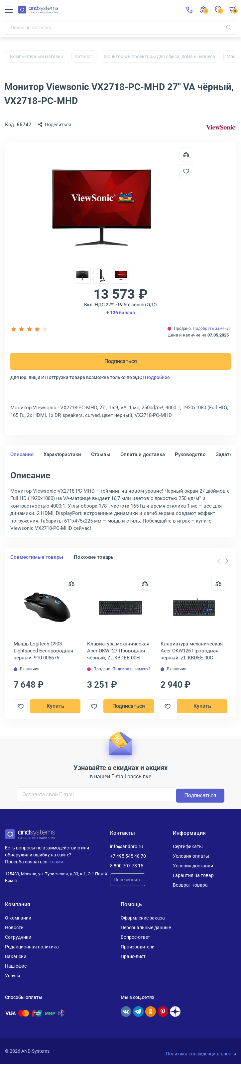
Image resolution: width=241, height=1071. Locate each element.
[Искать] (229, 28)
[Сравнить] (71, 584)
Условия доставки (193, 865)
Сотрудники (18, 937)
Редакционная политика (32, 946)
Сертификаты (188, 846)
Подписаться (120, 361)
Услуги (12, 975)
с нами (56, 861)
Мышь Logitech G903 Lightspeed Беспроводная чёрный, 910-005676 (43, 651)
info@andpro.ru (126, 846)
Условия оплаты (191, 856)
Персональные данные (146, 927)
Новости (14, 927)
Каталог (83, 56)
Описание (22, 454)
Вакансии (15, 956)
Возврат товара (190, 885)
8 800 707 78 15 (126, 865)
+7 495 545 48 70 (128, 856)
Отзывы (100, 454)
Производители (138, 946)
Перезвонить (128, 879)
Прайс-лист (133, 956)
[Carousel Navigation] (223, 561)
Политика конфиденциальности (201, 1053)
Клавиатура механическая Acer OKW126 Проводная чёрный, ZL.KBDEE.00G (192, 651)
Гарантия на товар (193, 875)
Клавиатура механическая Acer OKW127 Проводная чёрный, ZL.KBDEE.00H (118, 651)
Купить (55, 706)
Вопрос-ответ (135, 937)
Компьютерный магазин (36, 56)
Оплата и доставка (142, 454)
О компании (18, 918)
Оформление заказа (143, 918)
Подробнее (157, 377)
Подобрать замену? (212, 328)
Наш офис (16, 966)
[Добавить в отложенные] (186, 171)
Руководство (190, 454)
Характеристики (62, 454)
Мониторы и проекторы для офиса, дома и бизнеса (159, 56)
